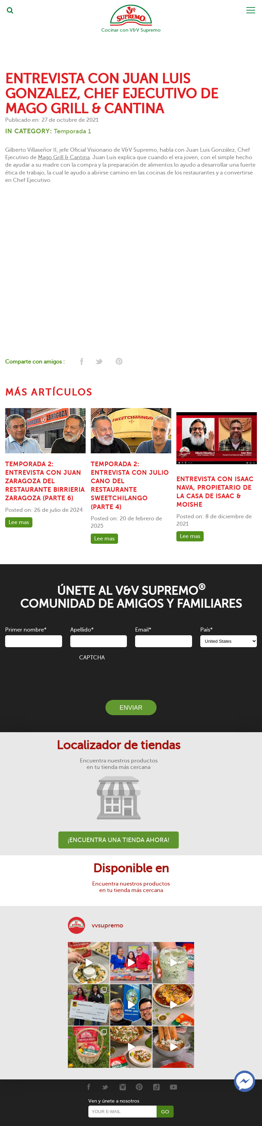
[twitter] (100, 362)
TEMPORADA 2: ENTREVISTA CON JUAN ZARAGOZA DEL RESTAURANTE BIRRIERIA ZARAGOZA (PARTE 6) (45, 481)
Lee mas (19, 522)
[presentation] (131, 676)
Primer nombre (25, 630)
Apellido (81, 630)
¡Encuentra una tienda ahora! (119, 840)
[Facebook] (88, 1087)
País (206, 630)
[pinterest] (118, 362)
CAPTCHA (92, 658)
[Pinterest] (139, 1087)
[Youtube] (173, 1087)
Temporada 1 (72, 131)
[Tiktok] (156, 1087)
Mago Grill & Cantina (64, 157)
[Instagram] (122, 1087)
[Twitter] (105, 1087)
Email (143, 630)
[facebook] (81, 362)
